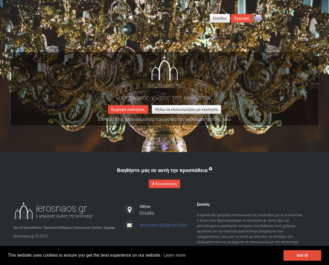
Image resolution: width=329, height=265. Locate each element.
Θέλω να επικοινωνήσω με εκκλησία (186, 109)
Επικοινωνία (82, 227)
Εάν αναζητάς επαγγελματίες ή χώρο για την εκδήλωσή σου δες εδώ (164, 119)
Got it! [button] (302, 255)
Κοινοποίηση (164, 184)
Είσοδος (220, 18)
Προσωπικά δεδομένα (58, 227)
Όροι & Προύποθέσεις (27, 227)
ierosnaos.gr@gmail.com (163, 225)
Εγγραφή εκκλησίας (128, 109)
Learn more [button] (174, 255)
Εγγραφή (241, 18)
